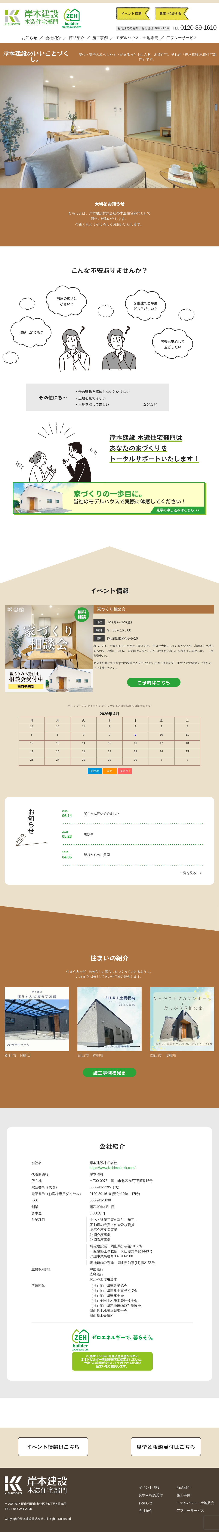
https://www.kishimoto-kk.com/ (112, 1168)
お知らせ (29, 38)
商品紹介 (76, 38)
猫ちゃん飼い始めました (101, 813)
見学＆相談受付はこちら (165, 1446)
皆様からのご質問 (97, 855)
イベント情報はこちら (53, 1446)
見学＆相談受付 (151, 1495)
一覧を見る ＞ (191, 873)
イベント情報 (149, 1487)
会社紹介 (53, 38)
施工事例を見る (109, 1072)
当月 (109, 771)
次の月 (124, 771)
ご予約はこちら (153, 682)
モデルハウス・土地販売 (137, 38)
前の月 (95, 771)
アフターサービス (181, 38)
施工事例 (100, 38)
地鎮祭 (89, 834)
